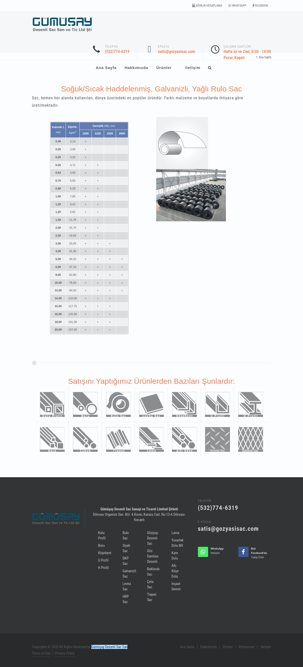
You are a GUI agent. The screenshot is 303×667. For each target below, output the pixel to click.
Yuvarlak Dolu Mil (177, 543)
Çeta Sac (150, 584)
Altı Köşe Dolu (174, 571)
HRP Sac (126, 599)
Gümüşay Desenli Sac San (109, 647)
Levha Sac (127, 586)
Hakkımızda (208, 647)
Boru (101, 545)
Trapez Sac (151, 597)
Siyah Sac (126, 548)
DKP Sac (125, 561)
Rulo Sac (126, 535)
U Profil (103, 560)
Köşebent (104, 553)
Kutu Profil (102, 535)
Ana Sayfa (265, 57)
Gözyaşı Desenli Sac (152, 538)
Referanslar (247, 647)
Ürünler (228, 647)
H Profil (103, 568)
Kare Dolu (174, 555)
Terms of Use (41, 653)
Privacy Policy (65, 653)
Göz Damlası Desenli (152, 556)
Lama (175, 533)
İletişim (266, 647)
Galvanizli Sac (129, 573)
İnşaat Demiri (176, 586)
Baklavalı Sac (153, 571)
